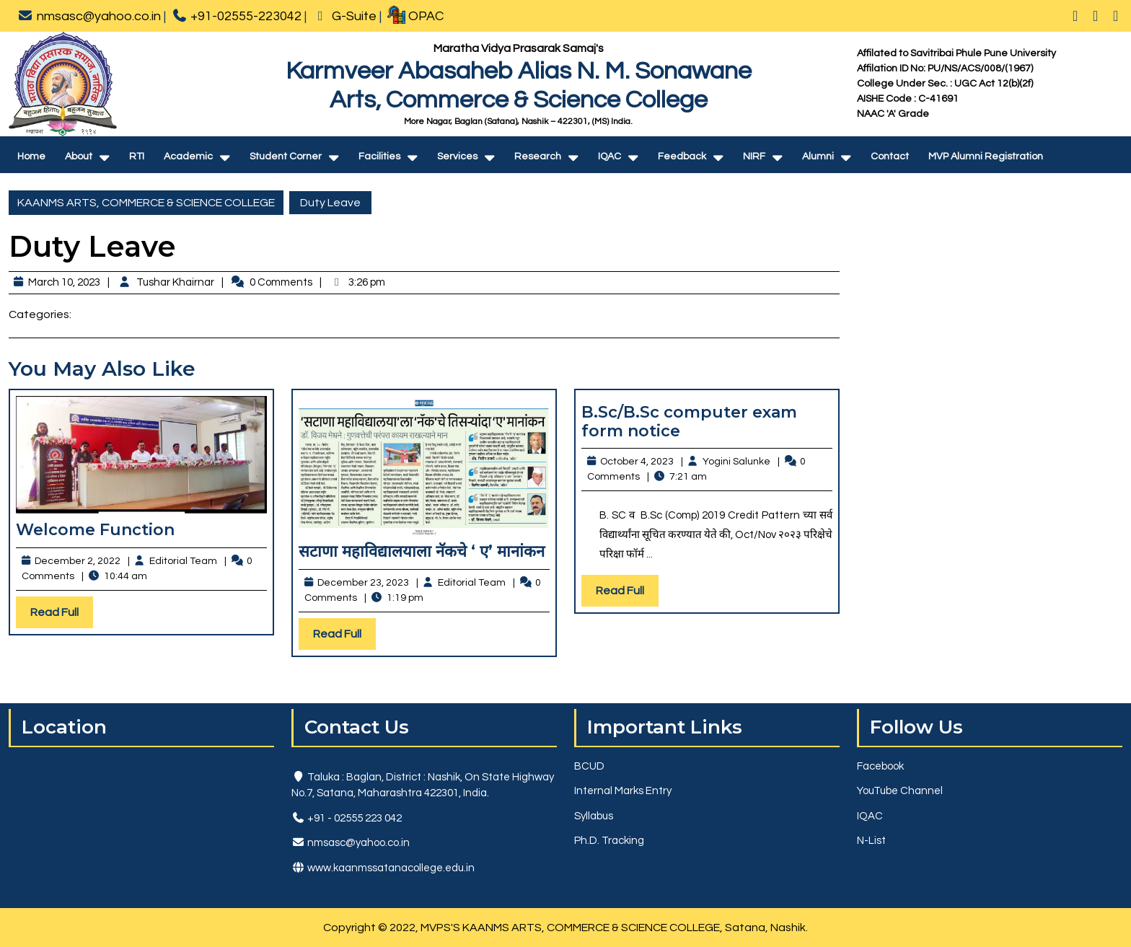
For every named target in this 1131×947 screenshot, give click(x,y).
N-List (871, 840)
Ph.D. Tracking (609, 840)
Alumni (818, 156)
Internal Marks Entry (623, 790)
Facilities (379, 156)
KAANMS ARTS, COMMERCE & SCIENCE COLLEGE (146, 202)
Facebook (880, 766)
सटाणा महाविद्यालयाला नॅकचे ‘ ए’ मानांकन (422, 551)
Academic (188, 156)
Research (537, 156)
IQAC (609, 156)
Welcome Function (95, 529)
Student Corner (286, 156)
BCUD (589, 766)
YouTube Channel (900, 790)
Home (31, 156)
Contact (890, 156)
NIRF (754, 156)
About (78, 156)
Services (457, 156)
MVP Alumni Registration (985, 156)
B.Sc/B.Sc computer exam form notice (689, 421)
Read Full (61, 615)
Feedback (682, 156)
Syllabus (593, 816)
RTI (136, 156)
